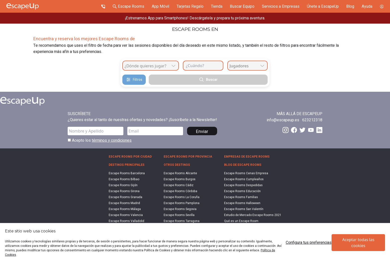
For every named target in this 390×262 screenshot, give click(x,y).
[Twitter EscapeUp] (302, 130)
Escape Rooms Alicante (180, 173)
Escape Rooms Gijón (123, 185)
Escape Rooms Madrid (124, 203)
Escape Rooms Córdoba (180, 191)
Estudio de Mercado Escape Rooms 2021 (252, 215)
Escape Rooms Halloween (242, 203)
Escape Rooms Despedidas (243, 185)
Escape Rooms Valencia (126, 215)
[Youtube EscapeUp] (311, 130)
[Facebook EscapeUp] (294, 130)
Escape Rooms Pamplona (181, 203)
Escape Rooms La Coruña (181, 197)
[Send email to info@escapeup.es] (283, 120)
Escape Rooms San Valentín (243, 209)
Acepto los (100, 140)
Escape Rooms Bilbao (124, 179)
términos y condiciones (112, 140)
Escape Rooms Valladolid (126, 221)
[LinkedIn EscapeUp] (319, 130)
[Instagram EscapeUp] (286, 130)
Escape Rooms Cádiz (179, 185)
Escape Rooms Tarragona (181, 221)
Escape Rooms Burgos (179, 179)
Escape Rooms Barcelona (127, 173)
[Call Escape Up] (103, 6)
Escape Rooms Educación (242, 191)
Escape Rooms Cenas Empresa (246, 173)
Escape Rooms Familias (241, 197)
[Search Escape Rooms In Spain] (128, 6)
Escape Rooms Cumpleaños (244, 179)
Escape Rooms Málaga (125, 209)
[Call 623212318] (312, 120)
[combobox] (150, 65)
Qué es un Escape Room (241, 221)
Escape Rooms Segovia (180, 209)
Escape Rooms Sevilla (179, 215)
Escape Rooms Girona (124, 191)
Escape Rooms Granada (125, 197)
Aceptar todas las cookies (358, 242)
